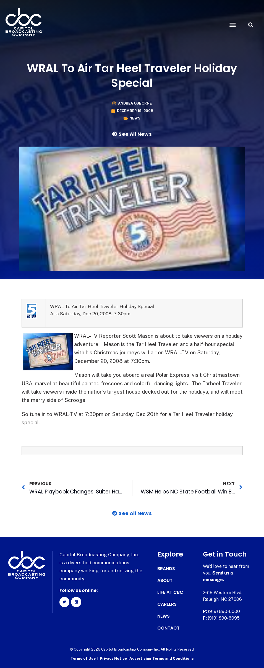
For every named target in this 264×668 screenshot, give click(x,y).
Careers (167, 604)
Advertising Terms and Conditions (161, 658)
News (134, 118)
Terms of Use (83, 658)
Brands (166, 568)
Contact (168, 628)
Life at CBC (170, 592)
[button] (232, 25)
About (164, 580)
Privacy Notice (114, 658)
